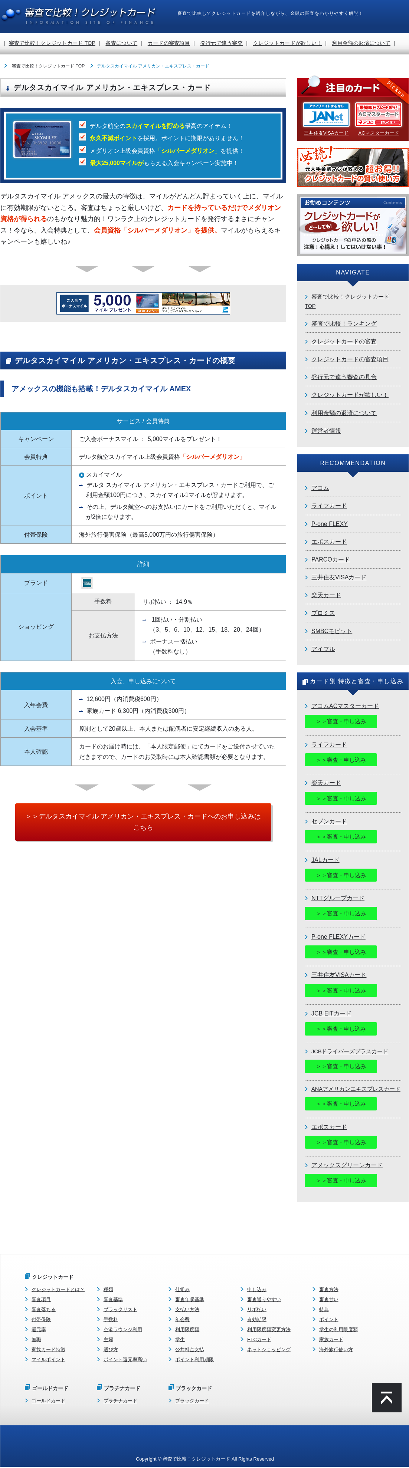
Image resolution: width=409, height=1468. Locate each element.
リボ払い (256, 1310)
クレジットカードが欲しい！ (287, 43)
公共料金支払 (189, 1350)
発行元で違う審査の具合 (344, 377)
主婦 (108, 1340)
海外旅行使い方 (336, 1350)
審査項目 (41, 1300)
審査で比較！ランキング (344, 323)
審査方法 (328, 1290)
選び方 (111, 1350)
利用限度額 (187, 1330)
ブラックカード (192, 1401)
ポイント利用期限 (194, 1360)
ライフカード (329, 506)
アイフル (323, 649)
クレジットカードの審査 (344, 341)
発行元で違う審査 (221, 43)
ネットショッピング (269, 1350)
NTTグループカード (337, 898)
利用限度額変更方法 (269, 1330)
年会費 (182, 1320)
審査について (121, 43)
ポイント (328, 1320)
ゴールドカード (48, 1401)
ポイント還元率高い (125, 1360)
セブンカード (329, 821)
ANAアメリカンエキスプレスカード (355, 1089)
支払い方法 (187, 1310)
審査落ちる (44, 1310)
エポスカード (329, 542)
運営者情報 (326, 431)
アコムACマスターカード (345, 706)
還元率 (39, 1330)
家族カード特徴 (48, 1350)
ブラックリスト (120, 1310)
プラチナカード (120, 1401)
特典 (324, 1310)
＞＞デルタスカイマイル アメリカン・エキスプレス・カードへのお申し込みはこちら (143, 822)
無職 (36, 1340)
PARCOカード (330, 559)
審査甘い (328, 1300)
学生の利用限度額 (338, 1330)
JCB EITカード (331, 1014)
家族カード (331, 1340)
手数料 (111, 1320)
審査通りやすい (264, 1300)
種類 (108, 1290)
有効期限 (256, 1320)
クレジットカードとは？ (58, 1290)
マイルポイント (48, 1360)
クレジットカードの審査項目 (350, 359)
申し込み (256, 1290)
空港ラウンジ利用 (123, 1330)
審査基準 (113, 1300)
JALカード (325, 860)
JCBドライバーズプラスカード (349, 1051)
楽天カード (326, 595)
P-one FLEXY (329, 524)
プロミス (323, 613)
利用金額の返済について (361, 43)
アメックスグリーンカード (347, 1165)
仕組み (182, 1290)
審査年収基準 (189, 1300)
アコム (320, 488)
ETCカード (259, 1340)
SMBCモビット (331, 631)
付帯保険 (41, 1320)
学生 (180, 1340)
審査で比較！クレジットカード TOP (52, 43)
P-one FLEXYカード (338, 937)
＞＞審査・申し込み (341, 721)
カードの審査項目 (169, 43)
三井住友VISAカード (338, 577)
